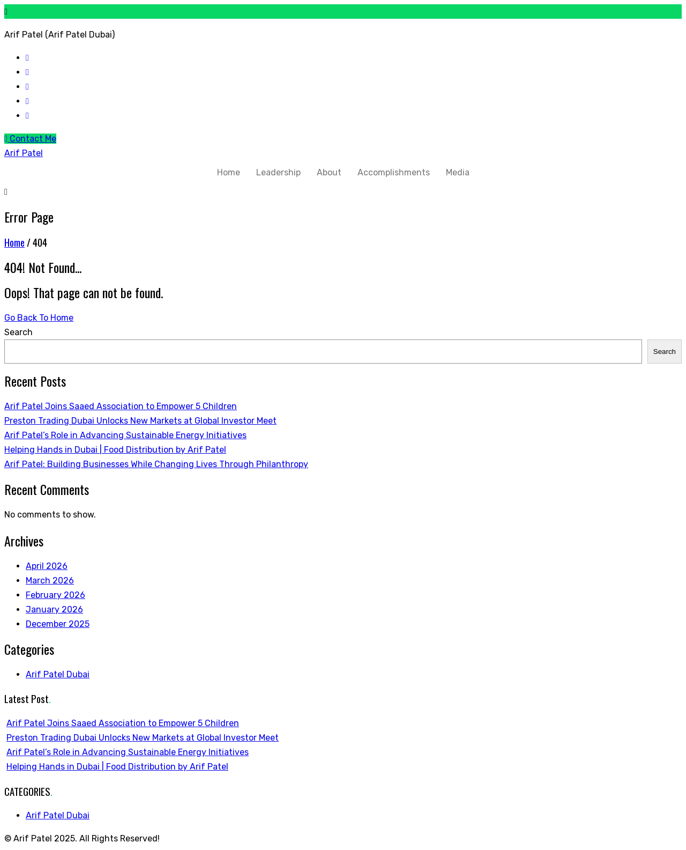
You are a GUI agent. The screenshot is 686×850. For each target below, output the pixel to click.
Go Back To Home (38, 318)
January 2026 (54, 609)
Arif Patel (23, 153)
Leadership (278, 172)
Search (18, 332)
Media (457, 172)
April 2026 (47, 566)
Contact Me (30, 139)
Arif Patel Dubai (58, 674)
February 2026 (55, 595)
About (329, 172)
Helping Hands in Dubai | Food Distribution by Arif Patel (115, 450)
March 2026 (50, 580)
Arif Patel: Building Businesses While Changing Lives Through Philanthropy (156, 464)
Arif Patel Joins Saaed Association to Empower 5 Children (120, 406)
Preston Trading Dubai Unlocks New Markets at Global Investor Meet (140, 421)
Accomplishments (393, 172)
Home (228, 172)
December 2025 (58, 624)
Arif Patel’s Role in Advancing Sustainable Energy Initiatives (125, 435)
